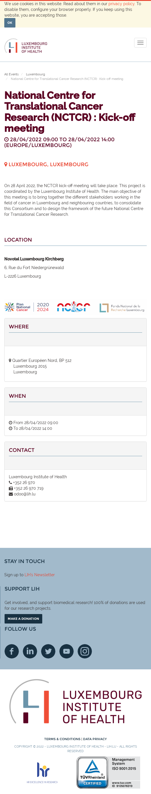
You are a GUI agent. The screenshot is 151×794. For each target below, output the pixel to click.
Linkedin (30, 651)
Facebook (12, 651)
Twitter (48, 651)
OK (9, 23)
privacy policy (121, 3)
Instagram (85, 651)
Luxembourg (35, 74)
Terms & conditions (62, 739)
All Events (11, 74)
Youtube (66, 651)
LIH (28, 575)
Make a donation (23, 619)
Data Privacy (95, 739)
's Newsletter (43, 575)
